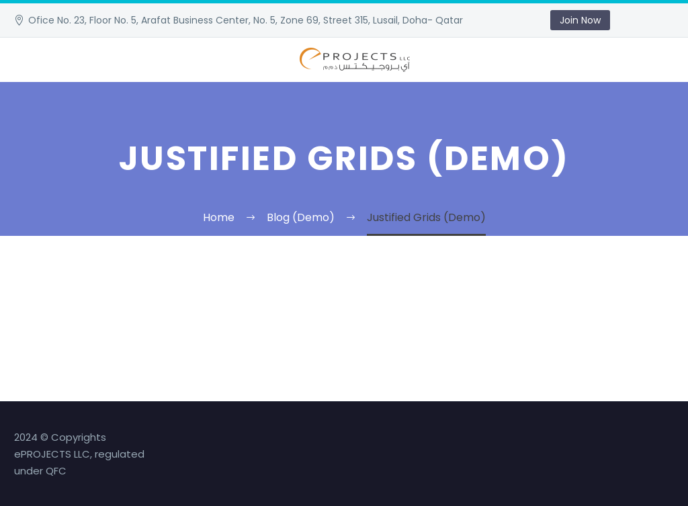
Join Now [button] (580, 20)
